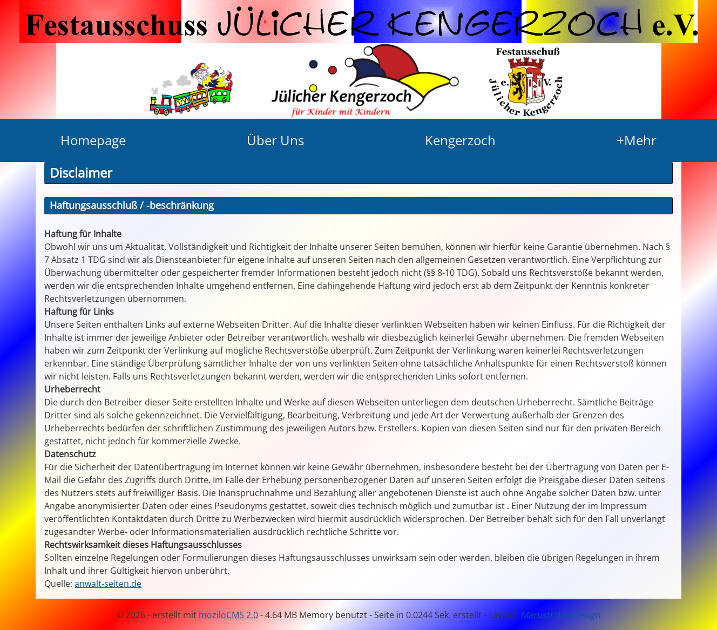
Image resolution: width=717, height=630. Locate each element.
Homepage (93, 140)
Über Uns (275, 140)
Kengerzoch (460, 140)
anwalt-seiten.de (108, 584)
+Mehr (637, 140)
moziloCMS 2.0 (228, 615)
